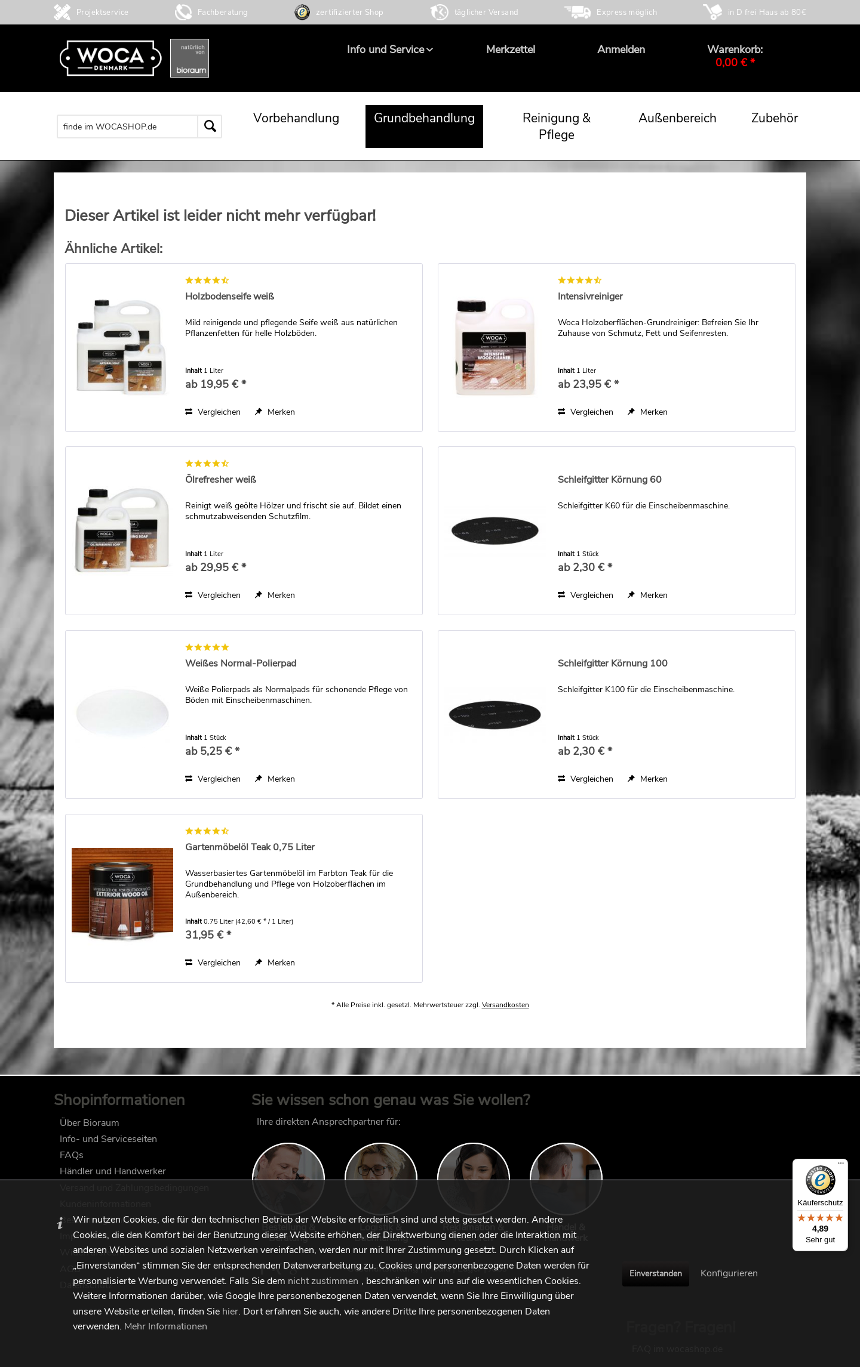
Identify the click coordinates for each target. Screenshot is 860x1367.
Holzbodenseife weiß (229, 297)
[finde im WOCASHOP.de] (139, 126)
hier (230, 1311)
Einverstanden (655, 1273)
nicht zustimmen (323, 1281)
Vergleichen (213, 412)
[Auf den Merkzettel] (275, 412)
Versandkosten (505, 1017)
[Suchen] (209, 126)
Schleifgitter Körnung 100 (613, 664)
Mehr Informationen (165, 1326)
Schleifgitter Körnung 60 (610, 480)
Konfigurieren (729, 1273)
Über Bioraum (89, 1128)
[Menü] (841, 1166)
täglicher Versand (486, 12)
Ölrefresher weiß (220, 480)
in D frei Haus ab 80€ (767, 12)
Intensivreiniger (590, 297)
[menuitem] (385, 49)
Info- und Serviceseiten (108, 1145)
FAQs (72, 1161)
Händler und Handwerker (113, 1177)
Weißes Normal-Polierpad (240, 664)
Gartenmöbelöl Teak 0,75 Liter (250, 847)
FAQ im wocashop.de (677, 1127)
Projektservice (102, 12)
